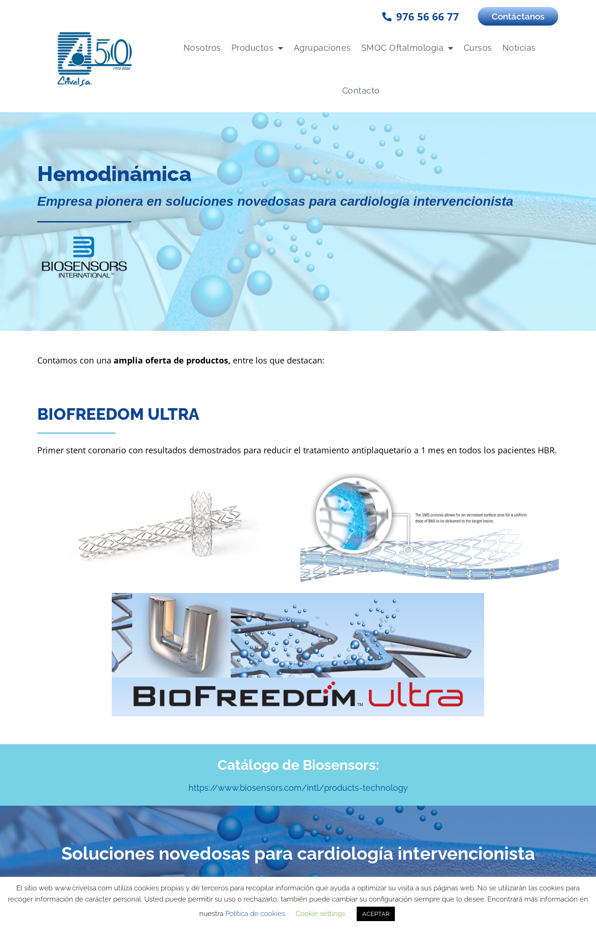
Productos (257, 48)
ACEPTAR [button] (375, 913)
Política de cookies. (255, 913)
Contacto (361, 90)
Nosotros (202, 48)
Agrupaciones (322, 48)
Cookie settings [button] (320, 913)
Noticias (519, 48)
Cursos (478, 48)
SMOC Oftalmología (407, 48)
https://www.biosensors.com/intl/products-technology (298, 677)
